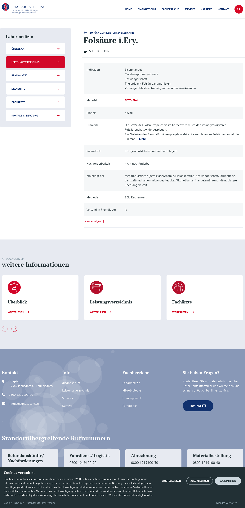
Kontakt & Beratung (24, 115)
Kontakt (223, 9)
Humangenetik (132, 398)
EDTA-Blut (131, 100)
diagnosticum (147, 9)
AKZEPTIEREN (228, 481)
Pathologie (129, 406)
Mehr (142, 139)
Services (190, 9)
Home (128, 9)
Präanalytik (19, 75)
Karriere (206, 9)
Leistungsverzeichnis (25, 62)
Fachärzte (18, 102)
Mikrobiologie (131, 390)
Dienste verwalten (226, 503)
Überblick (17, 48)
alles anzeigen (94, 221)
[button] (238, 9)
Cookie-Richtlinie (14, 503)
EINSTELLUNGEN (171, 481)
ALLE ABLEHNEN (199, 481)
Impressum (48, 503)
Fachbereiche (170, 9)
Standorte (18, 89)
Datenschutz (33, 503)
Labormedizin (131, 383)
